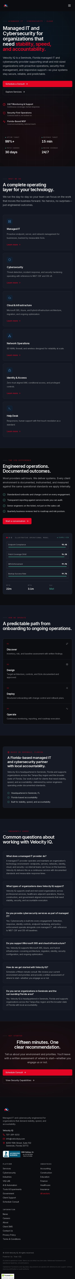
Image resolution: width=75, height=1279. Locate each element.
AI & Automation (10, 1185)
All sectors (45, 1193)
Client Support (9, 1197)
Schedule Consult (11, 1202)
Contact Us (8, 1231)
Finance (44, 1181)
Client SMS (8, 1226)
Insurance (44, 1189)
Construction (46, 1173)
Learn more (14, 244)
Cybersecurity (9, 1173)
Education (44, 1177)
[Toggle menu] (69, 5)
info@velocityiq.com (14, 1139)
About (5, 1222)
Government (8, 1193)
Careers (6, 1218)
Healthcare (45, 1185)
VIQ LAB (6, 1181)
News (5, 1214)
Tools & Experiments (12, 1189)
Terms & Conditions (12, 1239)
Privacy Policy (9, 1235)
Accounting (45, 1168)
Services (7, 1168)
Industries (7, 1177)
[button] (7, 1276)
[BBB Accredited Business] (19, 1154)
